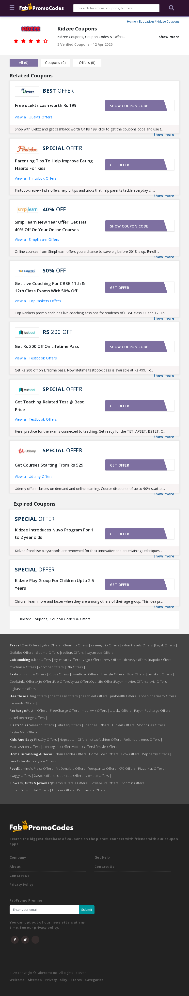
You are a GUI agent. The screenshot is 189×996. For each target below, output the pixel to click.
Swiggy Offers (21, 775)
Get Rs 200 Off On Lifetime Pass (47, 346)
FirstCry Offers (47, 739)
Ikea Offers (18, 761)
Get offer (119, 165)
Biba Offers (137, 674)
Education (146, 20)
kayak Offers (166, 645)
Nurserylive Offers (41, 761)
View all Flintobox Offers (36, 178)
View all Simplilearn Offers (37, 239)
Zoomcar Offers (52, 667)
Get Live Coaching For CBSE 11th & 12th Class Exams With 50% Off (50, 287)
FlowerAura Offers (105, 783)
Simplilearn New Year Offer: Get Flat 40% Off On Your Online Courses (51, 225)
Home (131, 20)
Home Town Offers (105, 754)
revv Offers (114, 659)
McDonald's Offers (72, 768)
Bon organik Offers (57, 746)
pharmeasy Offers (64, 696)
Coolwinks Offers (23, 681)
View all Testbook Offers (36, 358)
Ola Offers (76, 667)
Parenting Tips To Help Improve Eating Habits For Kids (54, 164)
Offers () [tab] (87, 62)
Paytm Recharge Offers (153, 710)
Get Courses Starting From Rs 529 (49, 465)
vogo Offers (93, 659)
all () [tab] (24, 62)
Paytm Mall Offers (23, 732)
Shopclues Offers (151, 725)
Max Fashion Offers (26, 746)
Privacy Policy (21, 884)
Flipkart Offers (124, 725)
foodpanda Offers (103, 768)
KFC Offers (128, 768)
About (15, 866)
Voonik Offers (83, 746)
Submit (86, 909)
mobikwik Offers (96, 710)
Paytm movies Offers (130, 681)
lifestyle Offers (114, 674)
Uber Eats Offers (71, 775)
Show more (169, 36)
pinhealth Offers (124, 696)
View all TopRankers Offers (38, 301)
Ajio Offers (44, 681)
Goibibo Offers (23, 652)
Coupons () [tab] (55, 62)
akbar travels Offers (138, 645)
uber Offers (43, 659)
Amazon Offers (43, 725)
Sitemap (35, 980)
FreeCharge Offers (66, 710)
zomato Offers (98, 775)
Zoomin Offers (134, 783)
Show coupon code (129, 105)
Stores (76, 980)
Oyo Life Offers (102, 681)
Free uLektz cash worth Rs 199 (46, 105)
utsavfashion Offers (107, 739)
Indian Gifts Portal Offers (30, 790)
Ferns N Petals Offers (72, 783)
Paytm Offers (38, 710)
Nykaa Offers (80, 681)
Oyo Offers (32, 645)
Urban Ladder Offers (71, 754)
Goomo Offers (48, 652)
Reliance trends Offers (143, 739)
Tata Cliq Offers (69, 725)
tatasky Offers (122, 710)
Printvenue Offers (91, 790)
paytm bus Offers (99, 652)
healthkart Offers (95, 696)
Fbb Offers (61, 681)
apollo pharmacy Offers (159, 696)
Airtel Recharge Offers (28, 717)
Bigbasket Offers (22, 688)
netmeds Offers (23, 703)
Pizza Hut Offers (152, 768)
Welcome (17, 980)
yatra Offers (52, 645)
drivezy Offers (136, 659)
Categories (94, 980)
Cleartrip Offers (77, 645)
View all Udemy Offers (34, 476)
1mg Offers (39, 696)
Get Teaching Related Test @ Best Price (49, 405)
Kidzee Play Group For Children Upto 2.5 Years (54, 584)
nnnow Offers (36, 674)
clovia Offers (157, 681)
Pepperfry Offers (157, 754)
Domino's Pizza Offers (37, 768)
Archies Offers (64, 790)
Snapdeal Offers (97, 725)
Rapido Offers (161, 659)
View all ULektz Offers (33, 117)
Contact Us (19, 875)
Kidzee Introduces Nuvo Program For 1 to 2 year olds (54, 533)
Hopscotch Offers (75, 739)
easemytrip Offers (106, 645)
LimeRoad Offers (86, 674)
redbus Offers (73, 652)
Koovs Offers (60, 674)
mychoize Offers (24, 667)
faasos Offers (45, 775)
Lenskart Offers (161, 674)
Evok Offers (131, 754)
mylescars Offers (68, 659)
